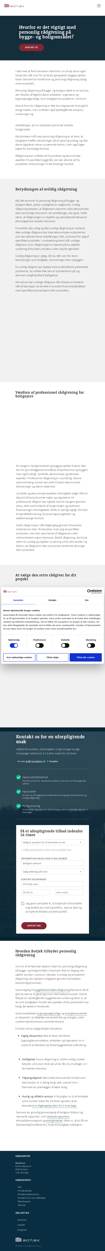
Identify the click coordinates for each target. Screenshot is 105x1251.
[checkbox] (52, 907)
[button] (34, 925)
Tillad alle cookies (86, 657)
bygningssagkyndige (49, 1013)
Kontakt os (31, 47)
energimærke (54, 1120)
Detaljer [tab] (53, 600)
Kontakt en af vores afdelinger (31, 1197)
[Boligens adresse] (52, 863)
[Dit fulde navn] (52, 884)
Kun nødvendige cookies (19, 657)
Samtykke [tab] (18, 600)
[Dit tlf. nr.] (36, 892)
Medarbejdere (24, 1201)
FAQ (19, 1187)
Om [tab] (87, 600)
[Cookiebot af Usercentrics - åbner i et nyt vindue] (89, 591)
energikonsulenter (76, 1013)
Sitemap (21, 1205)
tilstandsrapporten (58, 1116)
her (74, 628)
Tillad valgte (52, 657)
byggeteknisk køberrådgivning (52, 990)
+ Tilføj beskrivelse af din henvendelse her (46, 850)
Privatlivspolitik (24, 1190)
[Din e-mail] (69, 892)
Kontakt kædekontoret (28, 1194)
